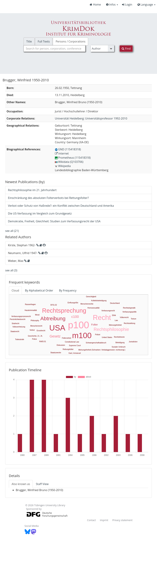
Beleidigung (119, 343)
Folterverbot (66, 338)
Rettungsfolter (68, 349)
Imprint (104, 520)
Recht (102, 317)
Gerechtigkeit (91, 297)
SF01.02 (53, 305)
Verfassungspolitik (130, 312)
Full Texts (44, 41)
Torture (133, 319)
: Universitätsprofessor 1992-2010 (91, 118)
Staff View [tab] (42, 484)
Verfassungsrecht (108, 311)
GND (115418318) (68, 149)
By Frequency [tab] (67, 290)
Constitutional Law (72, 342)
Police (34, 339)
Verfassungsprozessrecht (21, 316)
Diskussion (61, 345)
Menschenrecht (36, 326)
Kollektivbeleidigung (98, 301)
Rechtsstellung (129, 323)
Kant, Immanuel (75, 353)
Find (126, 48)
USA (57, 327)
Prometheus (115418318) (73, 158)
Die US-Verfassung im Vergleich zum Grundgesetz (40, 213)
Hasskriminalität (31, 310)
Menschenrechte (86, 304)
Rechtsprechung (64, 310)
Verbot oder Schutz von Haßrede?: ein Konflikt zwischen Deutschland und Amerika (61, 206)
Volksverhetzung (18, 327)
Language (146, 4)
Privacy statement (122, 520)
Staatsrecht (14, 331)
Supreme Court (75, 345)
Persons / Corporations (70, 41)
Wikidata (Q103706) (69, 162)
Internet (62, 153)
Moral (37, 315)
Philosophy (35, 320)
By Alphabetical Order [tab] (39, 290)
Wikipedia (63, 166)
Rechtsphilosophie (111, 329)
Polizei (97, 335)
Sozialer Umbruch (118, 347)
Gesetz (55, 336)
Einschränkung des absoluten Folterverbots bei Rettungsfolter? (48, 198)
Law (116, 320)
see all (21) (12, 231)
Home (95, 4)
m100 (82, 335)
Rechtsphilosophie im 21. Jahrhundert (32, 190)
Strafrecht (15, 323)
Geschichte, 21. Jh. (35, 336)
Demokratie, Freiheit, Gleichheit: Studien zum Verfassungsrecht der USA (54, 221)
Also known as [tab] (21, 484)
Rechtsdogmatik (129, 308)
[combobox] (55, 48)
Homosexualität (93, 308)
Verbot (32, 330)
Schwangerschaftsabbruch (96, 343)
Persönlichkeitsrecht (17, 319)
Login (127, 4)
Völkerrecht (124, 317)
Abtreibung (52, 318)
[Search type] (102, 48)
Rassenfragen (30, 304)
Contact (91, 520)
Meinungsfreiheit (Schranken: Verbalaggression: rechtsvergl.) (101, 350)
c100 (75, 317)
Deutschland (115, 303)
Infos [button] (112, 4)
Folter (94, 324)
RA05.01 (42, 341)
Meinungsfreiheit (115, 325)
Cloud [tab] (15, 290)
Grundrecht (41, 331)
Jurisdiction (133, 342)
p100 (78, 325)
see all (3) (11, 270)
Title (29, 41)
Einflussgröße (73, 303)
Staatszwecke (55, 353)
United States (107, 337)
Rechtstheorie (119, 337)
